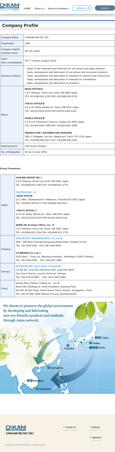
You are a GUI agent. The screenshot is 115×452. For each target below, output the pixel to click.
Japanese (105, 8)
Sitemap (96, 427)
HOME (27, 8)
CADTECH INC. (24, 192)
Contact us (81, 8)
